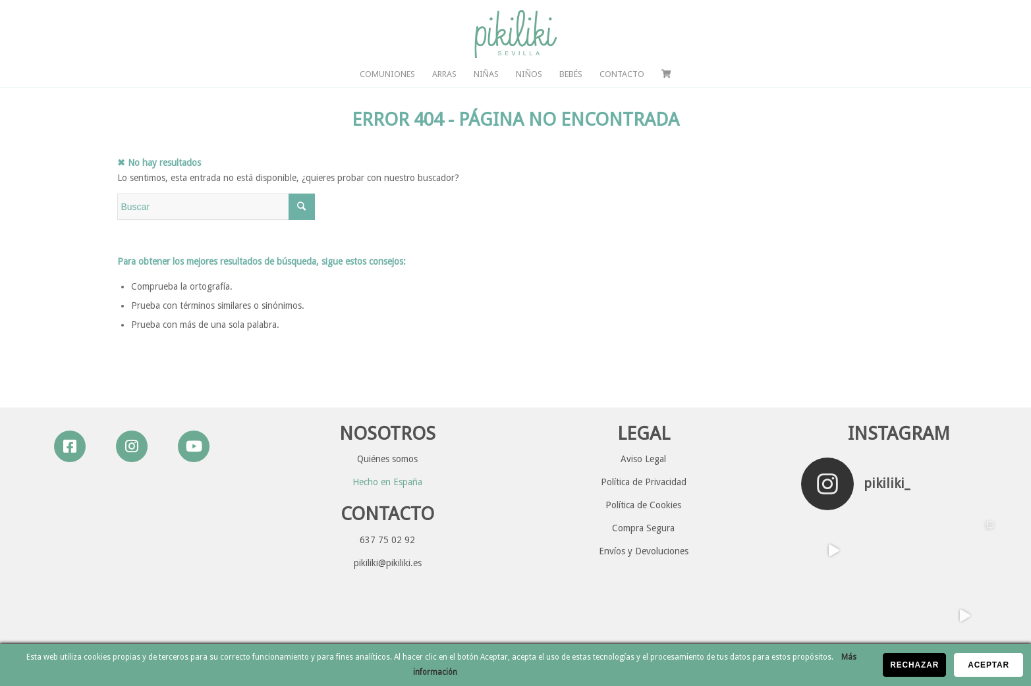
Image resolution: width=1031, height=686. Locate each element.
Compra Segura (643, 528)
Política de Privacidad (643, 482)
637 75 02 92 (387, 540)
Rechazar (914, 665)
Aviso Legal (643, 459)
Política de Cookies (643, 505)
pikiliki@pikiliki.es (388, 563)
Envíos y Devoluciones (643, 551)
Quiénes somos (387, 459)
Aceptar (988, 665)
